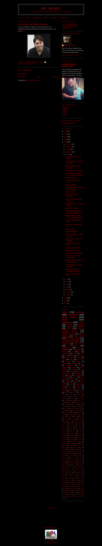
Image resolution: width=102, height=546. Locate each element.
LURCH (69, 480)
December (69, 144)
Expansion (64, 431)
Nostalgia (65, 344)
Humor (64, 359)
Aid (83, 410)
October (68, 149)
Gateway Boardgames (71, 231)
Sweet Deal (80, 359)
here (22, 31)
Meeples (69, 482)
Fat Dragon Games (69, 420)
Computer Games (79, 402)
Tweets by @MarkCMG (68, 123)
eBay (75, 381)
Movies (64, 416)
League (76, 480)
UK (64, 496)
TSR (69, 375)
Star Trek (78, 427)
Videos (65, 312)
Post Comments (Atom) (33, 80)
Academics (79, 445)
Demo (70, 387)
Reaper (64, 427)
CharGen (71, 424)
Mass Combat (76, 410)
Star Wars (72, 391)
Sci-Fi (78, 357)
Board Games (69, 317)
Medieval (64, 363)
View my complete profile (70, 55)
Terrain (65, 319)
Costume (80, 451)
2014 (65, 139)
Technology (77, 375)
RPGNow (65, 109)
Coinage (73, 451)
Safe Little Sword (70, 229)
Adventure (74, 363)
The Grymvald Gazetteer (70, 26)
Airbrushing (75, 447)
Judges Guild (72, 457)
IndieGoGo (72, 435)
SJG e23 (65, 115)
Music (76, 484)
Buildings (76, 349)
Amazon (64, 429)
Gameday (64, 396)
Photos (64, 422)
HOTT (74, 392)
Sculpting (73, 367)
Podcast (64, 486)
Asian (81, 447)
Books (79, 394)
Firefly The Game (70, 192)
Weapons (81, 391)
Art (79, 365)
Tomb (75, 494)
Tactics (80, 492)
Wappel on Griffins (70, 185)
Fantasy (68, 361)
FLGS (68, 474)
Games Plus (72, 433)
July (67, 279)
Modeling (81, 326)
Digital (63, 414)
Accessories (73, 346)
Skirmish (79, 439)
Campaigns (76, 449)
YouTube (80, 312)
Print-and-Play (37, 18)
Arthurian (66, 466)
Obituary (80, 435)
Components (65, 470)
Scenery (69, 326)
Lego (63, 375)
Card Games (79, 336)
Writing (72, 445)
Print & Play (81, 486)
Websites (64, 351)
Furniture (79, 424)
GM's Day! (54, 18)
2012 (65, 298)
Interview (76, 406)
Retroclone (79, 461)
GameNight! (79, 455)
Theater (70, 494)
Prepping (78, 385)
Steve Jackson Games (76, 441)
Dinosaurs (64, 453)
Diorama (74, 369)
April (67, 287)
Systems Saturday (68, 334)
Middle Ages (76, 482)
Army (66, 400)
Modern (80, 420)
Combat (80, 412)
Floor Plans (74, 474)
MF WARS (51, 8)
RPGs (33, 63)
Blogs (77, 466)
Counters (64, 472)
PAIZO (65, 113)
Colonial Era (78, 468)
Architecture (72, 429)
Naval (79, 371)
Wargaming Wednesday (70, 340)
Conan (72, 470)
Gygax (64, 391)
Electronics (71, 414)
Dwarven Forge (67, 389)
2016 (65, 134)
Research (64, 439)
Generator (64, 435)
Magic (80, 457)
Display (64, 406)
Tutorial (81, 322)
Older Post (56, 76)
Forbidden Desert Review (72, 248)
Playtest (70, 416)
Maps (72, 355)
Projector (66, 488)
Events (73, 351)
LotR (82, 406)
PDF (71, 385)
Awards (72, 466)
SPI (64, 490)
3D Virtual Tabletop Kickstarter (73, 253)
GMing (67, 392)
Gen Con (64, 426)
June (67, 281)
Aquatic (74, 465)
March (68, 289)
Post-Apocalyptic (72, 486)
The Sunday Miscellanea (70, 342)
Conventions (65, 353)
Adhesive (64, 447)
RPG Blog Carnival (74, 488)
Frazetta (80, 474)
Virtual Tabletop (66, 373)
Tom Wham (81, 398)
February (68, 292)
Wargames (67, 322)
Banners (64, 449)
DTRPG (65, 111)
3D (63, 387)
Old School (79, 344)
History (72, 371)
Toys (82, 363)
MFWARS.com (67, 28)
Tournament (81, 494)
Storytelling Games (72, 463)
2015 (65, 136)
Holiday (73, 426)
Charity (74, 412)
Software (64, 463)
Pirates (79, 426)
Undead (76, 443)
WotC (65, 445)
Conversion (74, 404)
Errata (63, 474)
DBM (75, 472)
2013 (65, 142)
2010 (65, 303)
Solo (75, 490)
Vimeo (82, 443)
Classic (70, 402)
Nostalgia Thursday (70, 332)
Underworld (70, 496)
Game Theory (70, 455)
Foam (78, 389)
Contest (66, 404)
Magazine (78, 373)
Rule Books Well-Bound (72, 250)
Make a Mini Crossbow (71, 208)
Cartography (80, 355)
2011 (65, 300)
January (68, 294)
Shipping (70, 490)
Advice (71, 394)
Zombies (66, 418)
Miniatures (73, 314)
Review (81, 324)
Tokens (70, 443)
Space (76, 416)
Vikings (82, 416)
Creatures (73, 418)
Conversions (79, 470)
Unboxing (67, 381)
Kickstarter (27, 63)
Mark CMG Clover (70, 45)
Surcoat (80, 463)
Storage (72, 398)
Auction (73, 408)
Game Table (69, 357)
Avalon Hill (66, 412)
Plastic (79, 437)
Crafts (82, 353)
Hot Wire (81, 379)
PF (81, 484)
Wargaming (64, 465)
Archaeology (81, 465)
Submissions (81, 490)
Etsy (69, 410)
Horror (80, 478)
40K (70, 465)
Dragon (78, 387)
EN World (71, 453)
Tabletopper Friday (72, 338)
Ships (70, 427)
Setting (72, 439)
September (69, 152)
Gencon (80, 433)
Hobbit (70, 406)
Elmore (80, 472)
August (68, 154)
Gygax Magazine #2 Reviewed (74, 170)
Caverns (64, 424)
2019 (65, 131)
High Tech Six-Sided (71, 177)
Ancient (75, 377)
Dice (79, 351)
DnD (66, 355)
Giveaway (64, 457)
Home (21, 18)
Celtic (70, 468)
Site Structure (63, 18)
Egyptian (77, 453)
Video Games (79, 496)
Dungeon (64, 367)
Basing (75, 353)
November (69, 146)
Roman (66, 408)
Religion (82, 488)
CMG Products (78, 422)
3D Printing (65, 377)
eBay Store (66, 107)
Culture (70, 472)
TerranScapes (70, 365)
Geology (69, 478)
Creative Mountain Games (70, 24)
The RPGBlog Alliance (51, 540)
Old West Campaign (76, 459)
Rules (71, 359)
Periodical (71, 437)
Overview (64, 461)
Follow (46, 18)
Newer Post (21, 76)
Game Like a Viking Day (68, 476)
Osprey (64, 437)
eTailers (28, 18)
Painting (70, 324)
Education (81, 418)
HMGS (74, 478)
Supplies (75, 492)
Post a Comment (23, 74)
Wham (63, 498)
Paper (78, 361)
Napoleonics (65, 459)
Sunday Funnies (67, 492)
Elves (80, 429)
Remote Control (71, 461)
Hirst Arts (79, 414)
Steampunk (65, 441)
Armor (69, 422)
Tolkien (71, 383)
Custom (64, 410)
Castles (72, 379)
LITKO (63, 480)
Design (72, 400)
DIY (81, 404)
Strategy (64, 443)
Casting (80, 408)
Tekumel (64, 494)
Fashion (73, 431)
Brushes (70, 449)
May (67, 284)
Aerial (69, 447)
